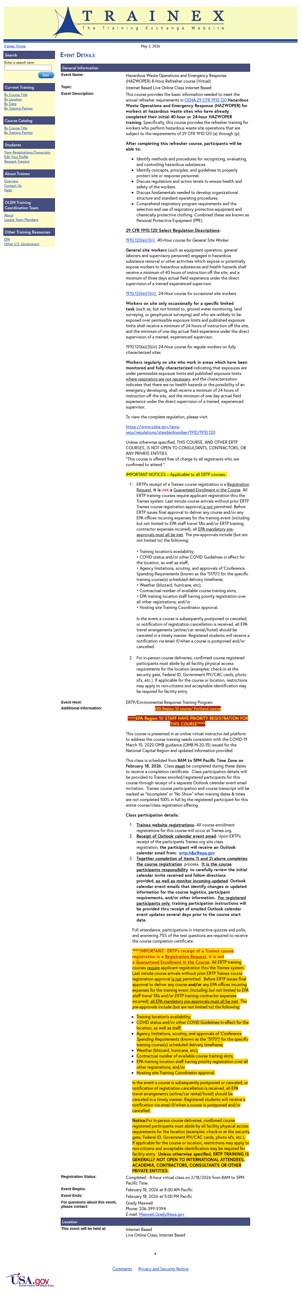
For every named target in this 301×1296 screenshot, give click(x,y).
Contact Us (13, 185)
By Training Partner (18, 108)
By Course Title (15, 94)
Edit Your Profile (16, 157)
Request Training (16, 161)
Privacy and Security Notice (163, 1268)
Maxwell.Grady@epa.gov (161, 1214)
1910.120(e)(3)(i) (141, 240)
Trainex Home (15, 46)
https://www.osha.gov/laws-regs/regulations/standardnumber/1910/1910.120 (170, 429)
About (8, 215)
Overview (11, 181)
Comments (122, 1268)
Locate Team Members (21, 219)
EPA (7, 239)
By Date (10, 104)
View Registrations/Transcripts (27, 152)
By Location (13, 99)
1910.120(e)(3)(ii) (141, 293)
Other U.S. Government (21, 244)
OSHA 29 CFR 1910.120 (205, 100)
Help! (8, 190)
